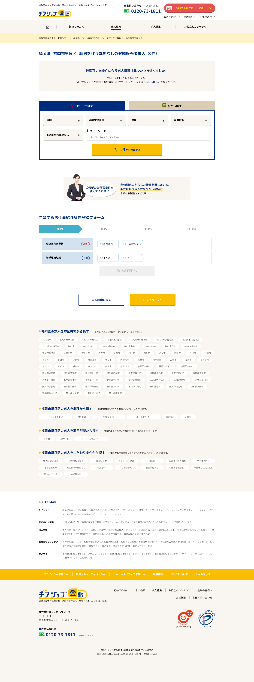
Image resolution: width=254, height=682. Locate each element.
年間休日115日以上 (203, 467)
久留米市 (85, 352)
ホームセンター (143, 416)
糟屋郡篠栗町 (165, 366)
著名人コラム (139, 545)
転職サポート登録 (183, 521)
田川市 (132, 352)
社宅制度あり (50, 467)
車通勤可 (101, 467)
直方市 (101, 352)
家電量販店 (108, 416)
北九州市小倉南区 (164, 339)
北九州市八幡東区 (190, 339)
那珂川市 (124, 366)
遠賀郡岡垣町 (177, 372)
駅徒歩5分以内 (51, 474)
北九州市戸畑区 (114, 339)
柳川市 (147, 352)
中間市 (61, 359)
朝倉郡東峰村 (134, 379)
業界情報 (106, 545)
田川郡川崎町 (113, 386)
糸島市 (108, 366)
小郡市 (76, 359)
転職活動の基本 (111, 541)
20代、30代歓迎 (126, 460)
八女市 (162, 352)
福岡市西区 (170, 346)
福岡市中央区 (130, 346)
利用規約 (88, 514)
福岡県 (76, 38)
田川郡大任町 (134, 386)
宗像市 (141, 359)
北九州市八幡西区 (50, 346)
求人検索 (82, 510)
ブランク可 (127, 467)
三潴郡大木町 (180, 379)
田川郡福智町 (175, 386)
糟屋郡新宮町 (70, 372)
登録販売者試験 (167, 541)
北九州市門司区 (67, 339)
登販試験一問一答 (186, 541)
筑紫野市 (92, 359)
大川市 (192, 352)
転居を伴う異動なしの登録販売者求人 (125, 38)
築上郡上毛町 (93, 393)
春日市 (108, 359)
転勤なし (205, 529)
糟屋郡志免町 (187, 366)
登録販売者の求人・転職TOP (52, 38)
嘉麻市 (61, 366)
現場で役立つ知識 (121, 545)
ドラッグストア (55, 416)
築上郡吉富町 (72, 393)
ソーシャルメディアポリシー (180, 510)
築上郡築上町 (115, 393)
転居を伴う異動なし (58, 135)
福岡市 (71, 346)
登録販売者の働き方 (148, 541)
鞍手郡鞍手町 (70, 379)
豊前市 (45, 359)
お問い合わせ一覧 (70, 521)
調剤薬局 (170, 416)
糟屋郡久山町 (91, 372)
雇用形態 (179, 120)
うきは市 (204, 359)
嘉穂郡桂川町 (91, 379)
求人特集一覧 (68, 529)
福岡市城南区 (191, 346)
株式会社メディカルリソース (78, 557)
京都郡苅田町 (197, 386)
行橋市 (208, 352)
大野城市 (124, 359)
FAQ (150, 545)
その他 (188, 416)
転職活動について (92, 541)
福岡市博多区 (109, 346)
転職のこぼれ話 (128, 541)
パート (128, 258)
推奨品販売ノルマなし (187, 529)
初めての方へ (68, 510)
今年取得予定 (132, 244)
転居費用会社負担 (177, 460)
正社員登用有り (83, 533)
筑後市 (177, 352)
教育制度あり (152, 467)
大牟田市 (68, 352)
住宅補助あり (203, 460)
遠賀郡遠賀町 (199, 372)
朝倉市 (76, 366)
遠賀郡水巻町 (156, 372)
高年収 (152, 460)
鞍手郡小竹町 (48, 379)
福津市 (188, 359)
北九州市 (46, 339)
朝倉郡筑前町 (113, 379)
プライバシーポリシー (126, 510)
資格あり (106, 244)
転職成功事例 (80, 545)
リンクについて (102, 514)
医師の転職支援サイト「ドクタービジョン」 (131, 553)
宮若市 (45, 366)
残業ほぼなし (177, 467)
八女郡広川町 (201, 379)
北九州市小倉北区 (139, 339)
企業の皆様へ (95, 510)
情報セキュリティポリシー (151, 510)
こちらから (152, 81)
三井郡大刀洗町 (157, 379)
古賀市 (173, 359)
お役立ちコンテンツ (71, 541)
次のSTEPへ (127, 271)
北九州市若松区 (90, 339)
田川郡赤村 (155, 386)
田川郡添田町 (70, 386)
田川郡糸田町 (91, 386)
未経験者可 (76, 474)
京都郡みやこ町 (49, 393)
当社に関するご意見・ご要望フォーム (100, 521)
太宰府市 (157, 359)
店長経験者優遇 (76, 460)
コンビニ (82, 416)
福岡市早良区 (93, 38)
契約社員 (64, 438)
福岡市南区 (151, 346)
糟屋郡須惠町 (48, 372)
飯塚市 (117, 352)
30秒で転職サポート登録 (189, 8)
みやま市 (92, 366)
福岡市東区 (88, 346)
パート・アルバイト (90, 438)
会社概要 (108, 510)
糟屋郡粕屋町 (113, 372)
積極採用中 (101, 460)
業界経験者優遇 (50, 460)
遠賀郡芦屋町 (134, 372)
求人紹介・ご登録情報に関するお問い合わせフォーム (146, 521)
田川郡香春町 (48, 386)
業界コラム (94, 545)
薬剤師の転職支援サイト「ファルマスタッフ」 (84, 553)
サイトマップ (119, 514)
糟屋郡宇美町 (144, 366)
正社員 (105, 258)
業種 (134, 120)
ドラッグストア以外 (135, 529)
